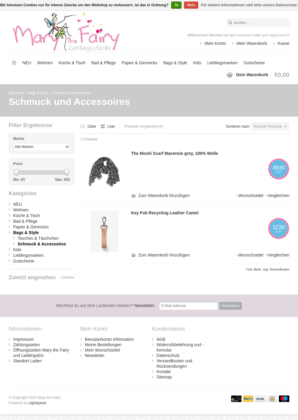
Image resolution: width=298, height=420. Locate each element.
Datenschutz (168, 355)
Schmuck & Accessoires (71, 93)
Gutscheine (254, 62)
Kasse (283, 43)
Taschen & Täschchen (38, 238)
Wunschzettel (250, 195)
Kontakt (163, 371)
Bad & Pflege (103, 62)
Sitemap (164, 377)
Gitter (88, 126)
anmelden (245, 35)
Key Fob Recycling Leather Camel (165, 212)
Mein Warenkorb (251, 43)
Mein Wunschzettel (102, 350)
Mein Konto (215, 43)
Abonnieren (230, 306)
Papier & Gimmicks (139, 62)
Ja (176, 5)
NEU (26, 62)
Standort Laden (27, 360)
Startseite (14, 63)
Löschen (67, 277)
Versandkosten (279, 269)
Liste (107, 126)
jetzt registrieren (274, 35)
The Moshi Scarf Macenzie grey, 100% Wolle (174, 153)
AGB (160, 339)
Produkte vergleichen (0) (143, 126)
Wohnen (45, 62)
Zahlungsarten (26, 344)
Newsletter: (105, 305)
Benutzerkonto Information (109, 339)
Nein (191, 5)
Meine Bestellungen (103, 344)
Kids (197, 62)
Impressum (23, 339)
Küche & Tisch (72, 62)
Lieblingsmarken (222, 62)
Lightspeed (37, 403)
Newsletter (95, 355)
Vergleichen (277, 195)
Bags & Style (175, 62)
